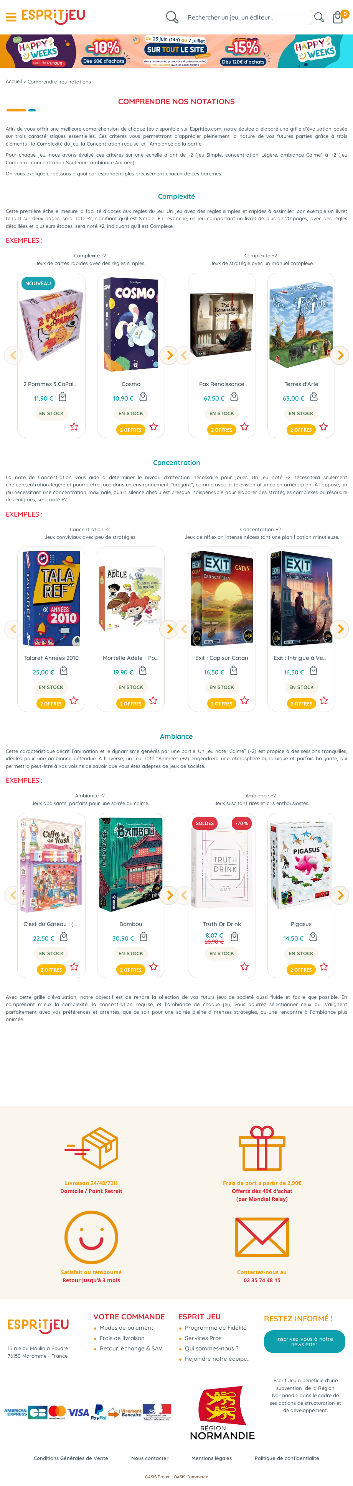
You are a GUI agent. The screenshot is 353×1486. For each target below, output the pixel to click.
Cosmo (131, 396)
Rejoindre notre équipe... (217, 1356)
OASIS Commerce (191, 1476)
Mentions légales (215, 1457)
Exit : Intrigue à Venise (302, 686)
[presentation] (13, 368)
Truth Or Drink (222, 958)
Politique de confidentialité (297, 1457)
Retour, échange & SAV (130, 1346)
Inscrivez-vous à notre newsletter (304, 1339)
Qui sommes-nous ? (210, 1346)
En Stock (51, 426)
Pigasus (301, 958)
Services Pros (202, 1335)
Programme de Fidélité (215, 1325)
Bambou (130, 958)
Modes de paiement (125, 1325)
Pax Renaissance (221, 396)
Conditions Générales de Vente (62, 1457)
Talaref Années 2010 (51, 677)
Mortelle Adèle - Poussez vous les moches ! (131, 677)
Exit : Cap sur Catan (221, 686)
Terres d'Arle (301, 396)
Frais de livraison (121, 1335)
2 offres (131, 442)
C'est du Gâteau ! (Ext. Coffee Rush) (51, 958)
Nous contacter (148, 1457)
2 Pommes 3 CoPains (51, 396)
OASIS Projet (157, 1476)
